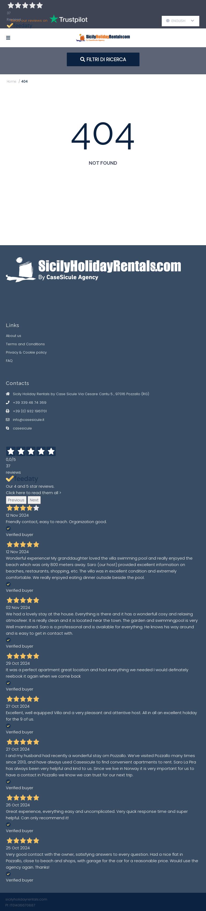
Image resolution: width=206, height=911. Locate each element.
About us (13, 335)
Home (11, 81)
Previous (16, 500)
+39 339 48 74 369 (29, 402)
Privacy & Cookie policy (26, 352)
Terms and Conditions (25, 344)
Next (34, 500)
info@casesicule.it (28, 419)
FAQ (9, 360)
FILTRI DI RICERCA (103, 59)
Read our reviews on (49, 20)
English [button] (180, 20)
